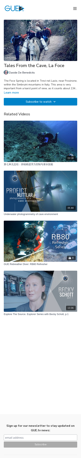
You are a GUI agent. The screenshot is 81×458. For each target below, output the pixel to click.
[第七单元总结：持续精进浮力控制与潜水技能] (40, 164)
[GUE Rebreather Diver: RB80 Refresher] (40, 264)
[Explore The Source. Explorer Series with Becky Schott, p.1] (40, 314)
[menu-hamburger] (75, 8)
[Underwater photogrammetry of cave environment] (40, 214)
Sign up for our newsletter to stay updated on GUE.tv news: (40, 428)
